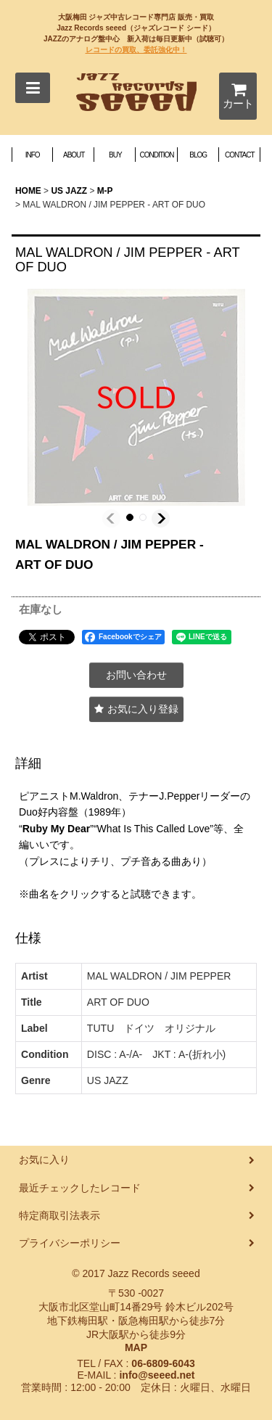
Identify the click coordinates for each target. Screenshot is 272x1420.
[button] (32, 88)
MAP (136, 1347)
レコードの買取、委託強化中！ (136, 50)
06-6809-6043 (162, 1363)
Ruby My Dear (56, 828)
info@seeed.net (156, 1375)
